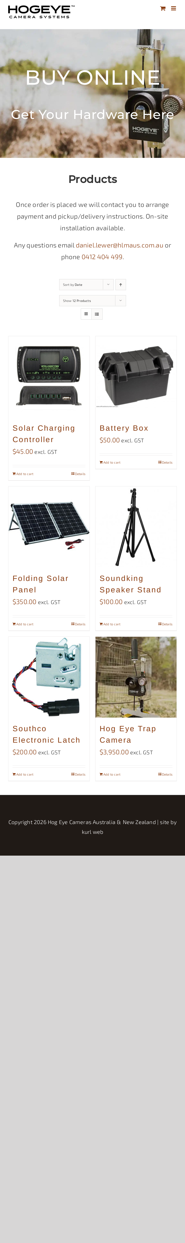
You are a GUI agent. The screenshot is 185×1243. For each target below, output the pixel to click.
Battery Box (124, 428)
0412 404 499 (102, 257)
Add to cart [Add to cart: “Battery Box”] (111, 462)
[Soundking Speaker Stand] (136, 526)
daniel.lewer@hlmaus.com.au (119, 245)
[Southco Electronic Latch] (48, 677)
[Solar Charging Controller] (48, 376)
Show (77, 300)
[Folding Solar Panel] (48, 526)
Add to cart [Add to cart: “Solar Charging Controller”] (24, 474)
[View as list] (97, 314)
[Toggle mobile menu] (174, 8)
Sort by (72, 284)
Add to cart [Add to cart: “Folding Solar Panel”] (24, 624)
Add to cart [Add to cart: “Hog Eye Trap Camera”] (111, 774)
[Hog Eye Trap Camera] (136, 677)
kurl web (92, 831)
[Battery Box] (136, 376)
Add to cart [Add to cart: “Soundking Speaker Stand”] (111, 624)
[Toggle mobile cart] (163, 8)
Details (80, 474)
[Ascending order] (120, 284)
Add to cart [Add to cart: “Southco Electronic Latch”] (24, 774)
